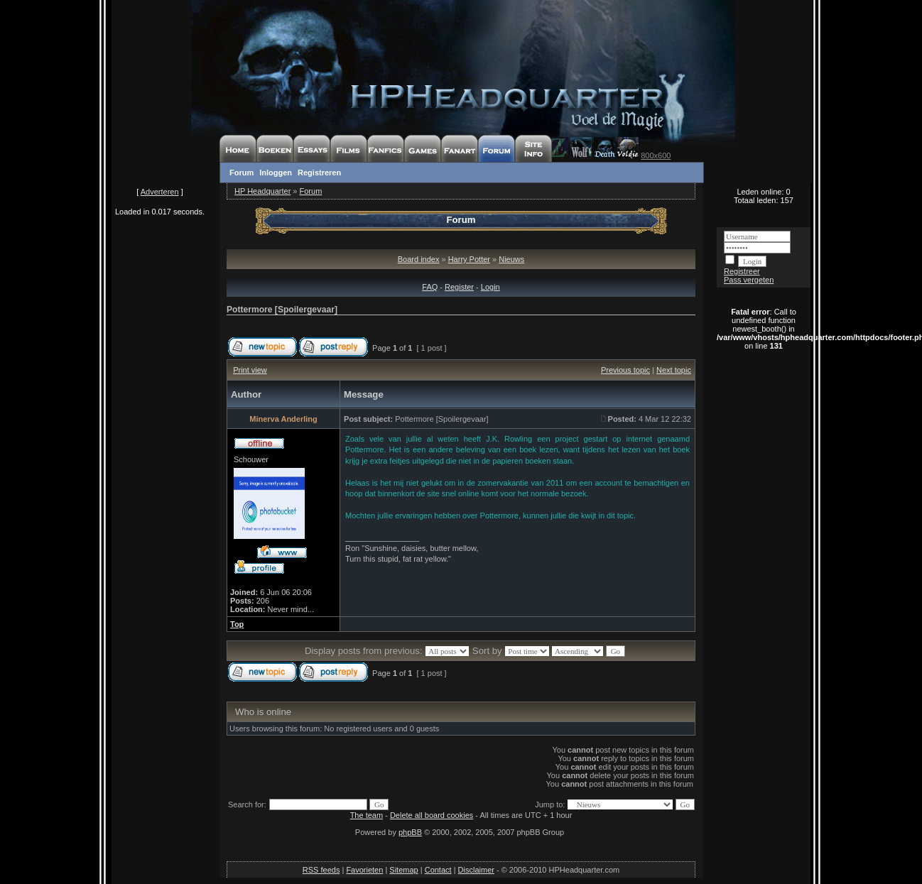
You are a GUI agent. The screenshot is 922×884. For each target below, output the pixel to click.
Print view (250, 370)
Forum (241, 172)
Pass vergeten (749, 279)
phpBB (410, 832)
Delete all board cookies (431, 815)
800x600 (656, 155)
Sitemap (403, 870)
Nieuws (511, 259)
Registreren (319, 172)
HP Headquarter (262, 191)
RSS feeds (321, 870)
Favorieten (364, 870)
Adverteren (160, 191)
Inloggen (275, 172)
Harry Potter (469, 259)
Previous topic (625, 370)
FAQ (430, 287)
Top (237, 624)
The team (366, 815)
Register (459, 287)
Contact (438, 870)
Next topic (673, 370)
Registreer (742, 271)
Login (490, 287)
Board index (419, 259)
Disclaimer (476, 870)
